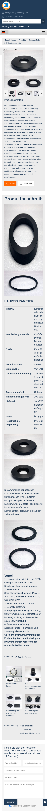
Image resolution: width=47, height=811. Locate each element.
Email (10, 183)
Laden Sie (26, 184)
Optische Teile (34, 40)
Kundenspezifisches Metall (30, 733)
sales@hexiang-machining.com (16, 13)
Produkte (22, 40)
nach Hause (10, 40)
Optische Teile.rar (23, 657)
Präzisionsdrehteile (27, 726)
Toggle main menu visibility (44, 31)
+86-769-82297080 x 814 (14, 17)
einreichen (11, 802)
